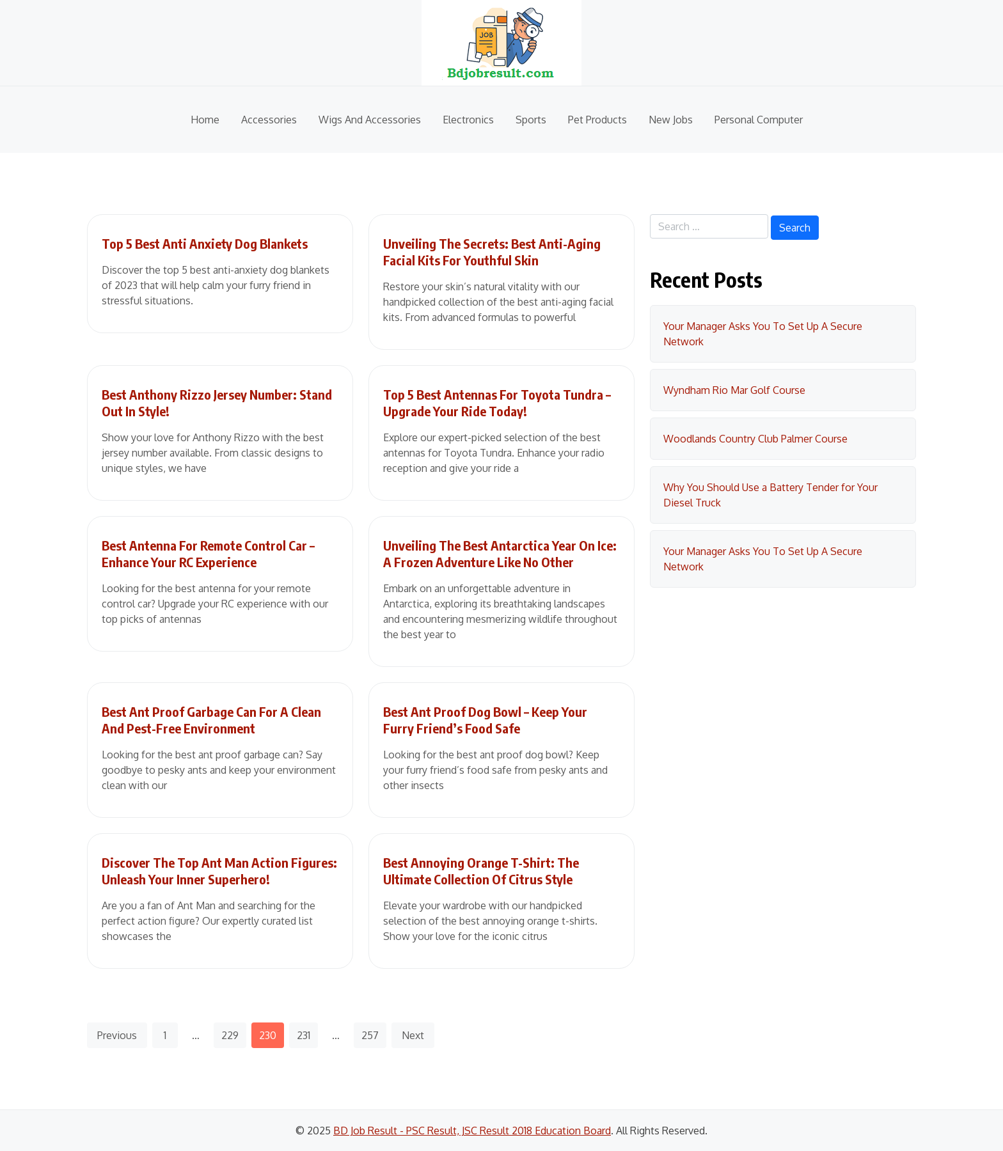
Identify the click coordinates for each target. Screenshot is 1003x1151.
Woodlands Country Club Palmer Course (755, 438)
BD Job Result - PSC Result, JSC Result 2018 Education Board (472, 1130)
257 (370, 1035)
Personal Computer (759, 119)
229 (230, 1035)
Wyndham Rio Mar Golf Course (734, 390)
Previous (117, 1035)
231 (303, 1035)
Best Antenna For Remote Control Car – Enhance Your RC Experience (208, 553)
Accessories (269, 119)
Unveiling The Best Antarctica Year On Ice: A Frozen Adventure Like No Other (500, 553)
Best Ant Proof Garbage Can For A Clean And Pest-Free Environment (211, 719)
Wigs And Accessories (370, 119)
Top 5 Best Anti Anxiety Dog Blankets (205, 243)
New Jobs (671, 119)
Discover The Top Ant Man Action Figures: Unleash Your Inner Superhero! (219, 870)
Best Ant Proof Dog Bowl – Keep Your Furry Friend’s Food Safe (485, 719)
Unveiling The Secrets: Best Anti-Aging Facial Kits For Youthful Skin (492, 251)
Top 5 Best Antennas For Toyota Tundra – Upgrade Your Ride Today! (497, 402)
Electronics (468, 119)
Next (413, 1035)
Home (205, 119)
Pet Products (597, 119)
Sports (531, 119)
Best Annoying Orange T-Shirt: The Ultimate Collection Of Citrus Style (481, 870)
